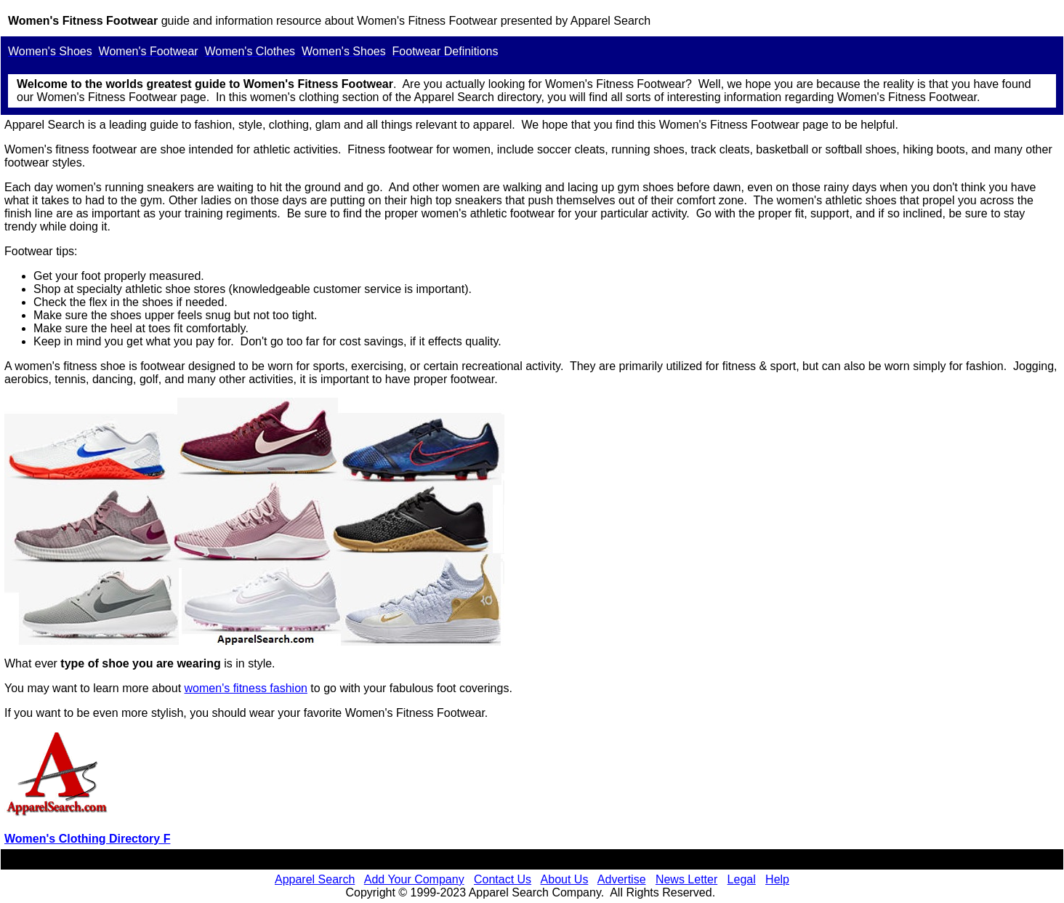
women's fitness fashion (246, 688)
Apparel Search (610, 21)
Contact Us (502, 879)
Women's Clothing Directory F (87, 838)
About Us (565, 879)
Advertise (621, 879)
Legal (742, 879)
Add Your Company (414, 879)
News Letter (686, 879)
